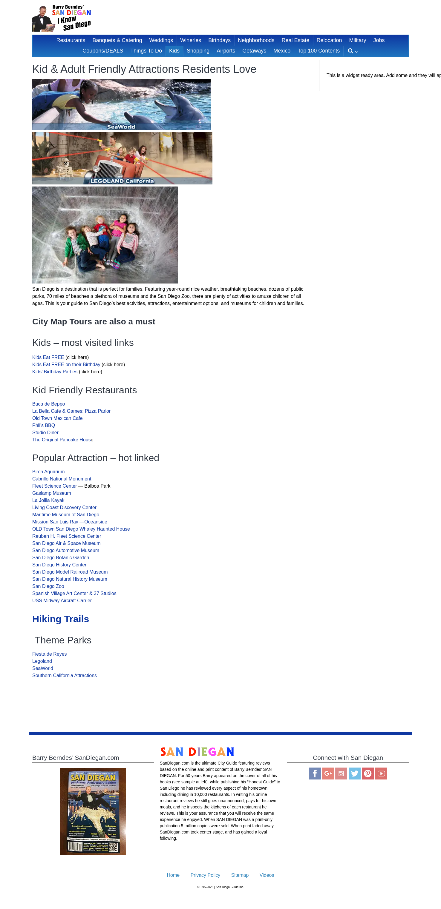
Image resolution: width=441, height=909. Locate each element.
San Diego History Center (59, 564)
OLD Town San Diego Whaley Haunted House (81, 528)
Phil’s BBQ (43, 425)
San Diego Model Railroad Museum (70, 571)
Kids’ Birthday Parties (54, 371)
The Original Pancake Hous (61, 439)
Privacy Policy (205, 875)
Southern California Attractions (64, 675)
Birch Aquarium (48, 471)
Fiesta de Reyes (49, 654)
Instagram (341, 773)
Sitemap (240, 875)
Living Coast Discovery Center (64, 507)
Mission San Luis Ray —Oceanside (69, 521)
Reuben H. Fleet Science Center (67, 536)
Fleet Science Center (54, 486)
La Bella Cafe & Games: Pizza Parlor (71, 411)
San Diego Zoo (48, 586)
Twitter (355, 773)
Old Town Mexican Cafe (57, 418)
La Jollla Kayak (48, 500)
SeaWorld (42, 668)
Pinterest (368, 773)
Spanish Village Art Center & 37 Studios (74, 593)
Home (173, 875)
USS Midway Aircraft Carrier (62, 600)
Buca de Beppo (48, 403)
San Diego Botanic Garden (60, 557)
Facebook (315, 773)
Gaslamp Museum (52, 493)
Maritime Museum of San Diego (65, 514)
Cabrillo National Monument (61, 478)
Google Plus (328, 773)
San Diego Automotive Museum (65, 550)
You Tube (381, 773)
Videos (267, 875)
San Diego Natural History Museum (69, 579)
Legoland (42, 661)
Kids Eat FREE (48, 357)
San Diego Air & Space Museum (66, 543)
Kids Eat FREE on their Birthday (66, 364)
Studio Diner (45, 432)
